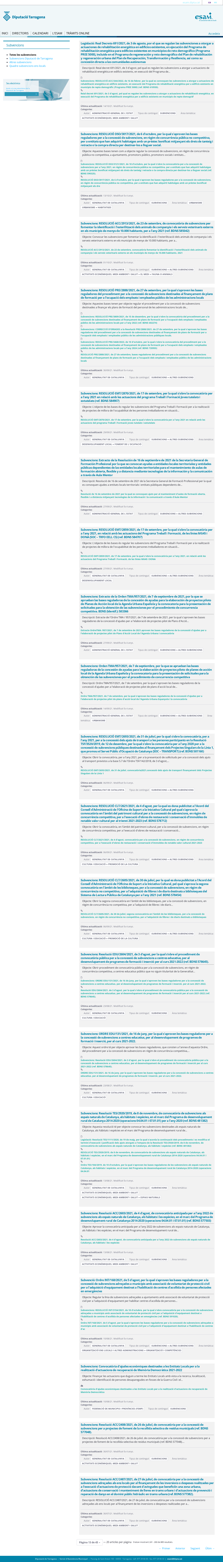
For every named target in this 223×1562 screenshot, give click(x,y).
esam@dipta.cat (174, 1559)
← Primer (164, 1548)
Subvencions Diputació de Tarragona (31, 58)
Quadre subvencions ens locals (27, 66)
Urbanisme (195, 202)
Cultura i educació (94, 1017)
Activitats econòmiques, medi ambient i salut (110, 117)
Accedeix (214, 33)
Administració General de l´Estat (112, 113)
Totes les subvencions (22, 54)
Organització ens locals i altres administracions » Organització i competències (131, 1350)
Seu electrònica (13, 83)
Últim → (210, 1548)
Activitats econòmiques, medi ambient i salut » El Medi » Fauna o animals (127, 274)
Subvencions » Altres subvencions (172, 269)
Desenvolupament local (97, 580)
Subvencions (168, 113)
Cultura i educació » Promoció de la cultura (110, 864)
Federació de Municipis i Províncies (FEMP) (117, 1408)
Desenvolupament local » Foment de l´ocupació (111, 444)
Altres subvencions (20, 62)
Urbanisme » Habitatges (96, 207)
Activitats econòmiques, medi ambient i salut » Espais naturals (121, 1197)
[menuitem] (5, 33)
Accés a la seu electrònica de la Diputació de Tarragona (18, 89)
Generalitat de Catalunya (108, 202)
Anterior (180, 1548)
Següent (195, 1548)
